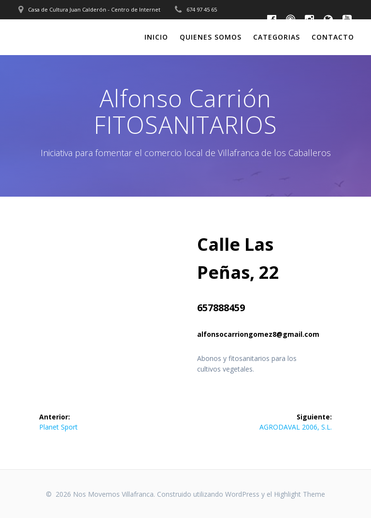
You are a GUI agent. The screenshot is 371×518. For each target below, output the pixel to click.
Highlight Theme (299, 494)
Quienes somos (211, 37)
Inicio (156, 37)
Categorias (276, 37)
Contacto (333, 37)
